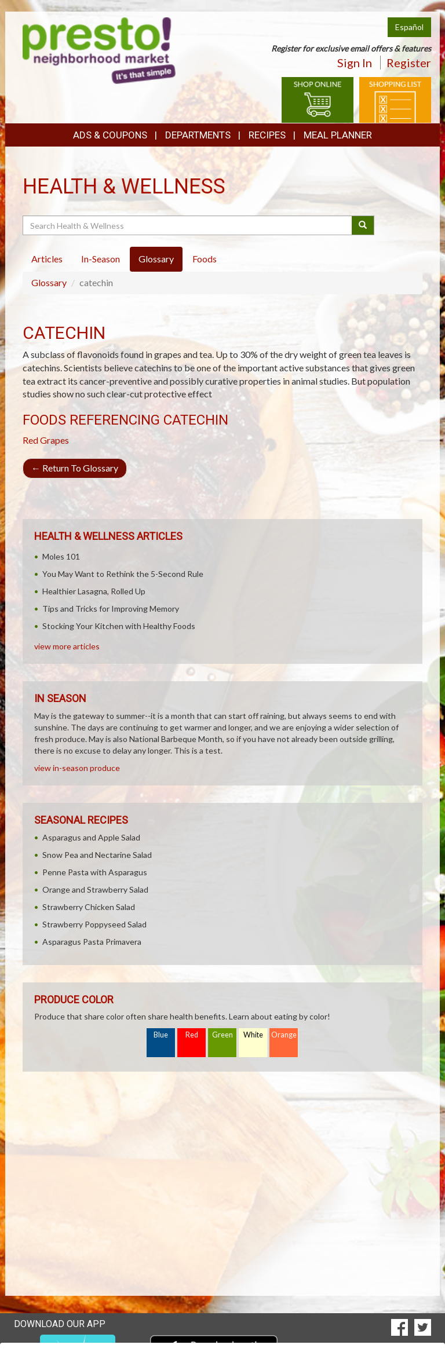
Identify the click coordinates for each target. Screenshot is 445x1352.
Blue (161, 1035)
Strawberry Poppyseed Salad (94, 924)
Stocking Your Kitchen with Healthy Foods (118, 626)
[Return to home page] (99, 49)
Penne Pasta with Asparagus (94, 872)
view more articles (67, 646)
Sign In (354, 63)
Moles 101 (61, 556)
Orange (284, 1035)
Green (222, 1035)
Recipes (267, 135)
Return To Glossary (74, 467)
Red (191, 1035)
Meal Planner (338, 135)
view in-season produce (77, 768)
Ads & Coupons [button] (110, 135)
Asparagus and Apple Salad (91, 837)
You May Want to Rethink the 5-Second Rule (122, 574)
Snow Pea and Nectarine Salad (97, 855)
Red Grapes (46, 439)
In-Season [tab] (100, 258)
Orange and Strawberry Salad (95, 889)
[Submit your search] (363, 225)
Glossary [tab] (156, 258)
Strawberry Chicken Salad (88, 907)
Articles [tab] (47, 258)
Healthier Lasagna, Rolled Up (93, 591)
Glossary (49, 282)
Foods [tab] (204, 258)
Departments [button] (198, 135)
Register (408, 63)
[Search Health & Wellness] (188, 225)
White (253, 1035)
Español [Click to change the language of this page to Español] (409, 27)
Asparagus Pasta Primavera (91, 942)
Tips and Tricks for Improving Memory (110, 608)
